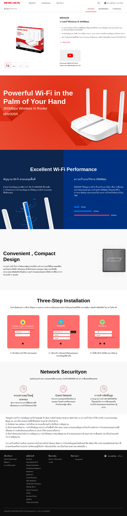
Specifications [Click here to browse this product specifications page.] (103, 9)
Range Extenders (32, 465)
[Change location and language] (113, 3)
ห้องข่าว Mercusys (55, 459)
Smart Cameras (32, 490)
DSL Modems (31, 481)
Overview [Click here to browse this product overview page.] (91, 9)
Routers (7, 9)
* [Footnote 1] (5, 418)
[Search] (98, 3)
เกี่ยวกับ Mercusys (10, 459)
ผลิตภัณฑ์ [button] (32, 3)
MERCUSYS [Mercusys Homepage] (12, 3)
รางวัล (51, 462)
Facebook (76, 459)
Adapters (29, 471)
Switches (29, 474)
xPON (28, 493)
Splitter (29, 499)
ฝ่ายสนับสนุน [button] (45, 3)
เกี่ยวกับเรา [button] (60, 3)
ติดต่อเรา (7, 462)
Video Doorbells (32, 502)
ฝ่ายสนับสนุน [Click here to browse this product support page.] (117, 9)
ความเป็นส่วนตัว (9, 465)
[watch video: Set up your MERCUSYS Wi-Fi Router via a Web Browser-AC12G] (70, 55)
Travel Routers (31, 478)
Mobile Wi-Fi (31, 487)
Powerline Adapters (33, 468)
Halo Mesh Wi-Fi (32, 462)
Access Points (31, 496)
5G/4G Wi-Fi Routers (33, 484)
